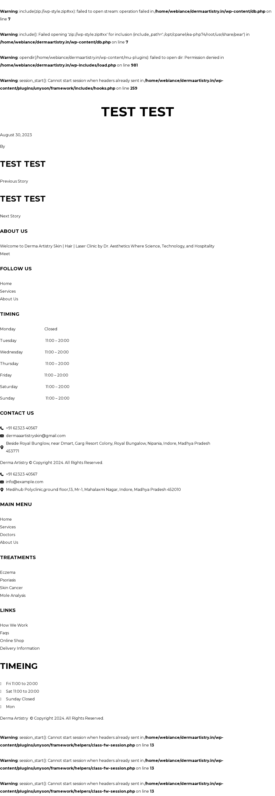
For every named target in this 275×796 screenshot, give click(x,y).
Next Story (10, 217)
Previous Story (14, 181)
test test (23, 164)
